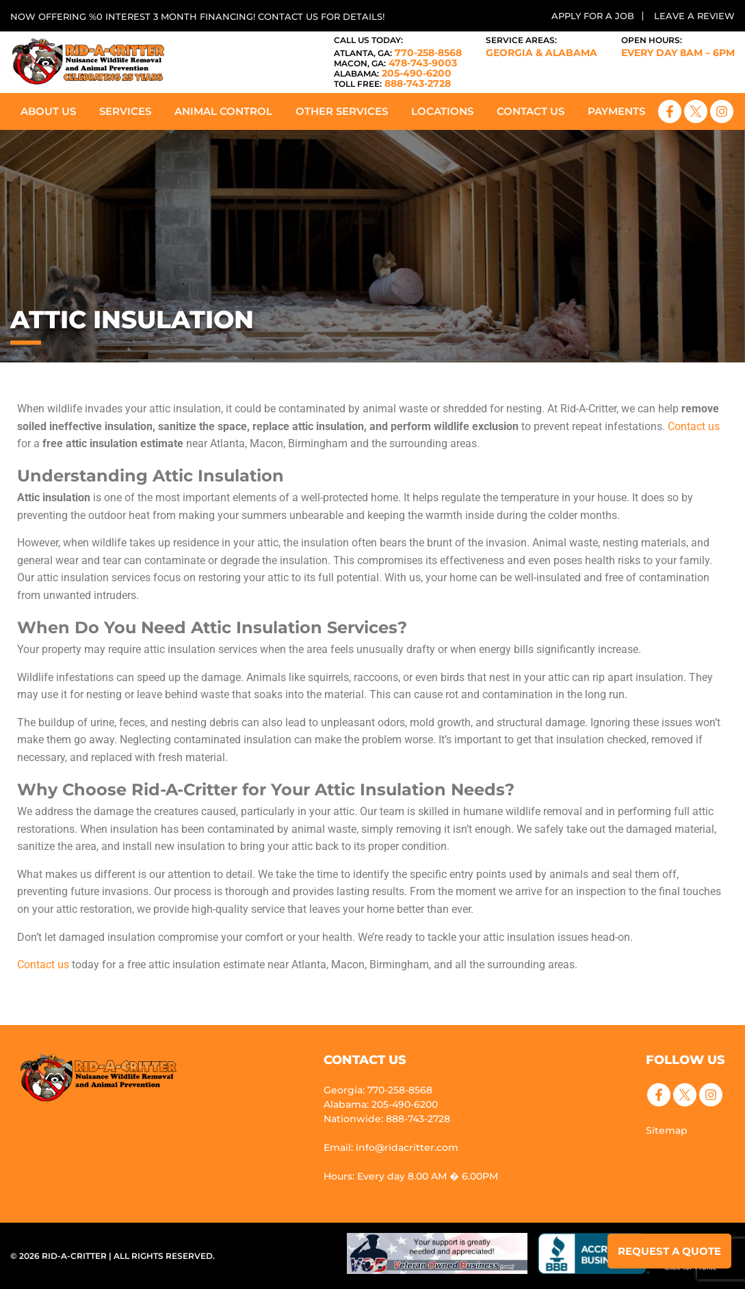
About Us (48, 111)
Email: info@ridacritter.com (391, 1147)
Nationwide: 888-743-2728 (387, 1119)
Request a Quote (669, 1251)
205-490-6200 (393, 73)
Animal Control (223, 111)
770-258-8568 (398, 52)
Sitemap (667, 1130)
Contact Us (530, 111)
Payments (616, 111)
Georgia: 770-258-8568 (378, 1090)
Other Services (342, 111)
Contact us (694, 426)
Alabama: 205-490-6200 (381, 1104)
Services (125, 111)
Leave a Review (694, 15)
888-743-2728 (392, 83)
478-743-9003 (395, 63)
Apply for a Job (592, 15)
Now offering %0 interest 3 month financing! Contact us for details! (197, 16)
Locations (442, 111)
